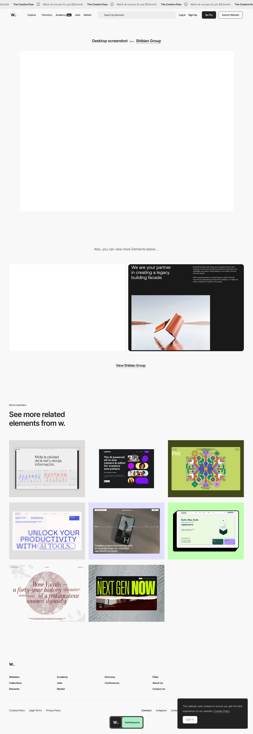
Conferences (112, 682)
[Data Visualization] (47, 468)
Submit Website (230, 14)
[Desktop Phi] (206, 468)
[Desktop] (126, 468)
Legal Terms (35, 710)
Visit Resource (132, 722)
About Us (158, 682)
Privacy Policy (53, 710)
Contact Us (159, 688)
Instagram (161, 710)
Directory (47, 14)
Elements (14, 688)
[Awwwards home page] (116, 722)
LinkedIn (175, 710)
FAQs (155, 676)
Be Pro (209, 14)
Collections (15, 682)
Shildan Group (148, 41)
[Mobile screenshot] (67, 307)
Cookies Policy (17, 710)
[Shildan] (186, 307)
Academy (64, 14)
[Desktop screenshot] (47, 593)
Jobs (77, 14)
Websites (14, 676)
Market (88, 14)
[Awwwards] (13, 15)
